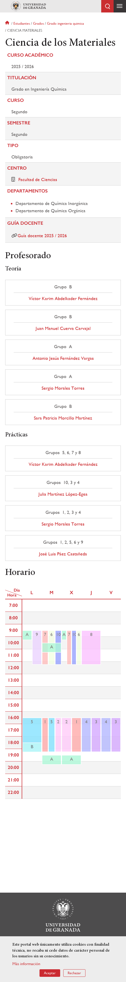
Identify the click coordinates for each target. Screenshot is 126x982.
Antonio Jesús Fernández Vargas (63, 358)
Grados (38, 23)
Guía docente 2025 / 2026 (42, 235)
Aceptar (50, 973)
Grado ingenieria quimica (65, 23)
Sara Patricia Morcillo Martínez (63, 418)
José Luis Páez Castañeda (63, 553)
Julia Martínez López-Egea (63, 494)
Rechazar (74, 973)
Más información (26, 963)
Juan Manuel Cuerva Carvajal (63, 328)
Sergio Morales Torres (63, 388)
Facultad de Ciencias (37, 179)
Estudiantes (21, 23)
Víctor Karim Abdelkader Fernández (63, 298)
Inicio (7, 23)
